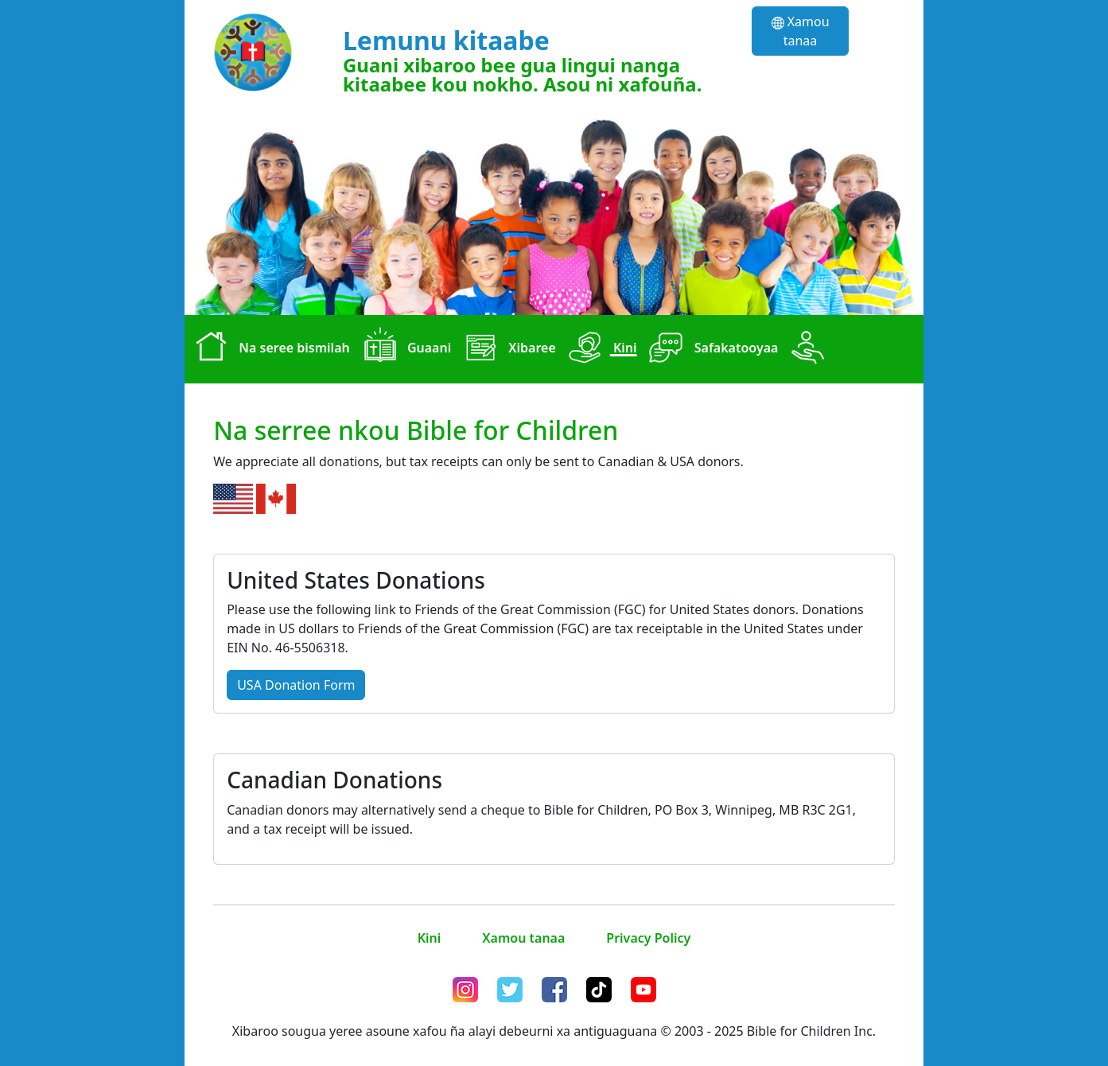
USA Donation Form (296, 685)
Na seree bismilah (269, 349)
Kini (599, 349)
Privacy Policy (648, 938)
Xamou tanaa (801, 31)
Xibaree (506, 349)
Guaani (403, 349)
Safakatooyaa (711, 349)
